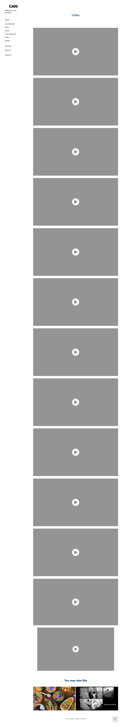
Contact (8, 46)
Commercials (10, 24)
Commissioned (10, 34)
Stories (7, 40)
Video (7, 37)
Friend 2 (8, 55)
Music (7, 30)
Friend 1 (8, 50)
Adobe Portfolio (80, 719)
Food (7, 27)
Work (7, 20)
